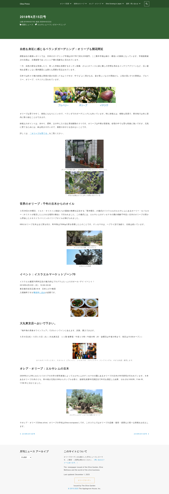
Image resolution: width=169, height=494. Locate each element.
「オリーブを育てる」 (39, 133)
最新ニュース (27, 25)
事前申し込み (39, 292)
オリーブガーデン (84, 480)
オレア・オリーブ (96, 4)
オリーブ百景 (65, 4)
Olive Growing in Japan (115, 4)
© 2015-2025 (73, 489)
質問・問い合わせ (133, 4)
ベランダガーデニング (56, 25)
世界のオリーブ (80, 4)
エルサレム (42, 25)
